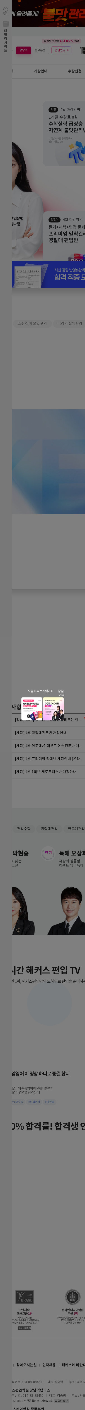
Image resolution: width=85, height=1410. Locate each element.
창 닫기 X (61, 693)
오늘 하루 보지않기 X (40, 691)
